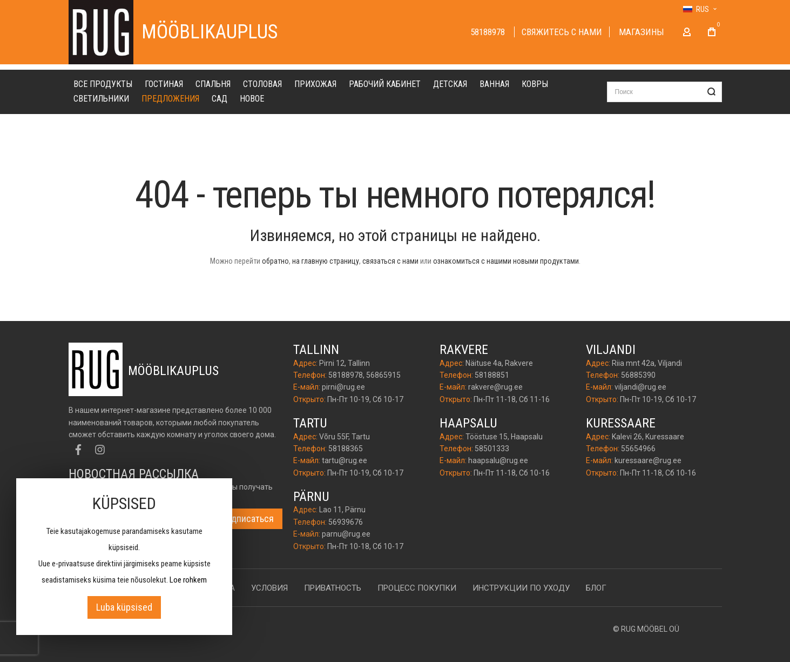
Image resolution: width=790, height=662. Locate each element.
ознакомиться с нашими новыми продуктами (506, 261)
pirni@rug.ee (343, 387)
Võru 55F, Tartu (344, 436)
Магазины (641, 31)
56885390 (638, 375)
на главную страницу (325, 261)
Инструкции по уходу (521, 588)
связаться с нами (390, 261)
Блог (596, 588)
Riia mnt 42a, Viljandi (647, 363)
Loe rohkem (188, 580)
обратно (275, 261)
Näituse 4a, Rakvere (499, 363)
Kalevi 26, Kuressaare (648, 436)
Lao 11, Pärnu (342, 509)
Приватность (332, 588)
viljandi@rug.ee (640, 387)
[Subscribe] (247, 519)
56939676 (345, 522)
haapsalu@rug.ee (498, 460)
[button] (699, 9)
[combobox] (664, 92)
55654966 (638, 448)
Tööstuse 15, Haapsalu (504, 436)
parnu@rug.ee (346, 534)
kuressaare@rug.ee (648, 460)
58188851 (492, 375)
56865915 (383, 375)
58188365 (345, 448)
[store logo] (101, 32)
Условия (269, 588)
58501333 (492, 448)
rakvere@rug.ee (495, 387)
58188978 (488, 31)
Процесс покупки (416, 588)
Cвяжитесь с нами (562, 31)
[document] (124, 556)
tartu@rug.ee (344, 460)
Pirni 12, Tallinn (344, 363)
